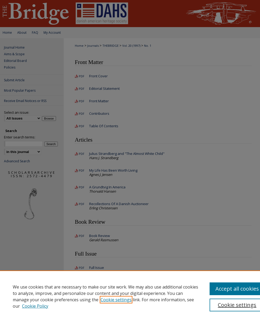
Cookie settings (116, 300)
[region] (130, 296)
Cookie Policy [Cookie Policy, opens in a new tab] (35, 306)
